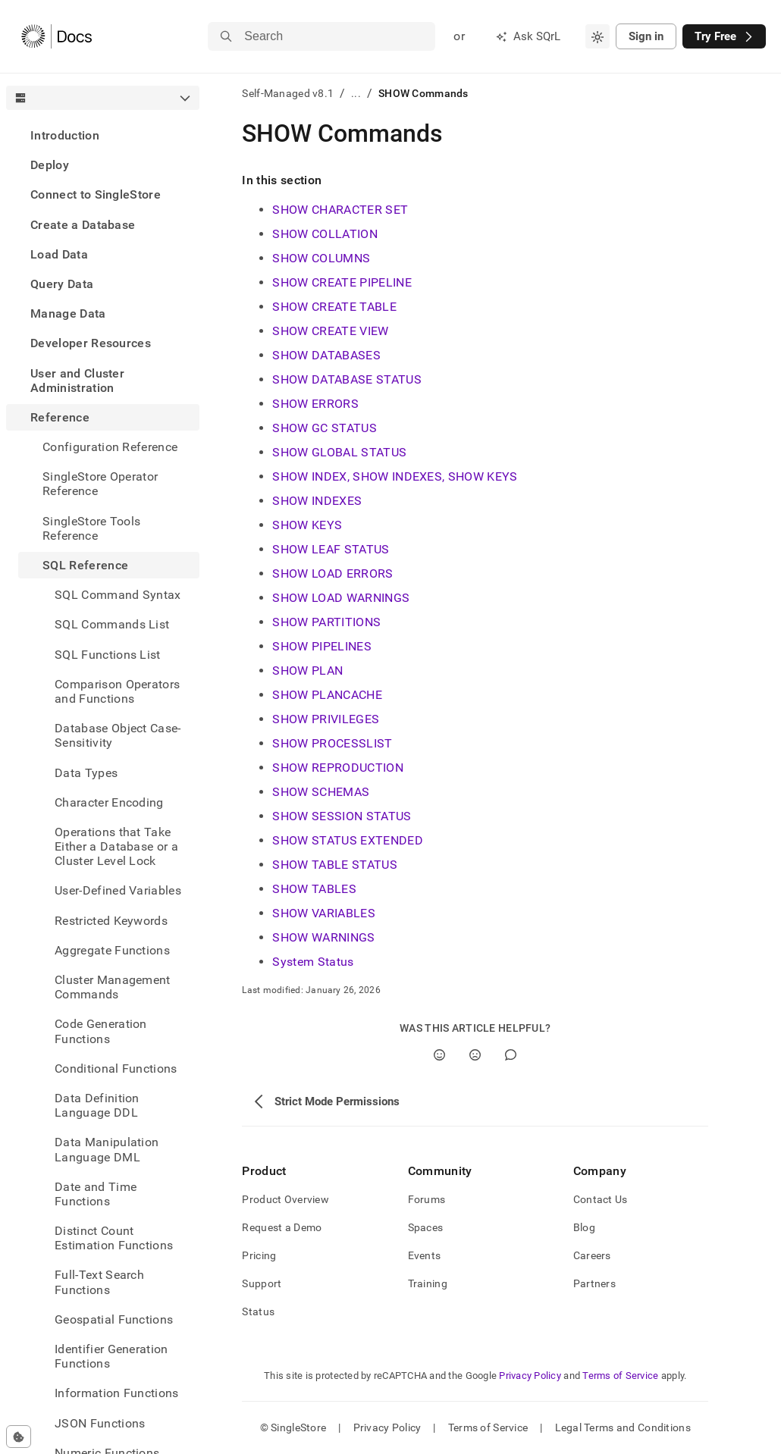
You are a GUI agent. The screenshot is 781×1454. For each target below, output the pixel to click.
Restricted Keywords (111, 920)
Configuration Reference (109, 447)
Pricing (259, 1255)
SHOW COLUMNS (321, 258)
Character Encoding (109, 802)
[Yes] (439, 1055)
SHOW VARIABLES (323, 913)
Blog (584, 1227)
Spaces (426, 1227)
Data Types (86, 773)
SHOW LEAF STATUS (330, 549)
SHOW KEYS (307, 525)
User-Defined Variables (118, 890)
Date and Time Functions (95, 1194)
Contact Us (600, 1199)
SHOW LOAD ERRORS (332, 573)
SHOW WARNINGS (323, 937)
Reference (59, 417)
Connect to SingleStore (95, 194)
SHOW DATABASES (326, 355)
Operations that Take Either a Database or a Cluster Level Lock (116, 846)
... (356, 93)
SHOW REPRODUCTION (337, 767)
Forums (427, 1199)
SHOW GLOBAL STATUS (339, 452)
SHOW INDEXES (317, 501)
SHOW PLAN (307, 670)
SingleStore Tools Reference (91, 528)
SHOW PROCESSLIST (332, 743)
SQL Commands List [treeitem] (112, 624)
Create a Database (82, 225)
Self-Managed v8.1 (288, 93)
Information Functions (117, 1393)
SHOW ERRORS (315, 403)
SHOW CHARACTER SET (340, 209)
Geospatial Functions (114, 1319)
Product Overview (285, 1199)
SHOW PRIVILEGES (325, 719)
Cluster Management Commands (113, 987)
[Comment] (511, 1055)
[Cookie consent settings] (18, 1436)
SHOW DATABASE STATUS (346, 379)
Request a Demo (281, 1227)
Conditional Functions (116, 1068)
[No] (475, 1055)
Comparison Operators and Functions (117, 691)
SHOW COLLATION (324, 234)
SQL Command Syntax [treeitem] (118, 595)
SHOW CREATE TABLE (334, 306)
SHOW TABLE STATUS (334, 864)
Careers (592, 1255)
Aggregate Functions (112, 950)
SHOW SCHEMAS (320, 792)
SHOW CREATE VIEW (330, 331)
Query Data (61, 284)
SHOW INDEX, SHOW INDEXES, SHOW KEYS (394, 476)
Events (424, 1255)
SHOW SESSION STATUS (341, 816)
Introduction (64, 135)
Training (427, 1283)
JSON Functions (100, 1423)
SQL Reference (85, 565)
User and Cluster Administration (77, 380)
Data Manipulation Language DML (106, 1149)
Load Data (59, 254)
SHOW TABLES (314, 889)
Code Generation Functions (101, 1031)
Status (258, 1311)
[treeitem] (102, 135)
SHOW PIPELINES (321, 646)
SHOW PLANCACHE (326, 695)
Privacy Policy (530, 1375)
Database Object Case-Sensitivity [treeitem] (118, 735)
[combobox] (597, 36)
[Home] (56, 36)
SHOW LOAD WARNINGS (340, 598)
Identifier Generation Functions (111, 1356)
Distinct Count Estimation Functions (114, 1238)
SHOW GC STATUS (324, 428)
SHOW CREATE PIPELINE (341, 282)
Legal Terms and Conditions (623, 1427)
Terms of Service (620, 1375)
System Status (312, 961)
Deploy (49, 165)
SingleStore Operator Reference (100, 483)
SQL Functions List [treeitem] (108, 654)
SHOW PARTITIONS (326, 622)
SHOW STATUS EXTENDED (347, 840)
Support (261, 1283)
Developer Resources (90, 343)
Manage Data (68, 313)
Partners (594, 1283)
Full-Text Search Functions (99, 1282)
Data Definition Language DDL (97, 1105)
